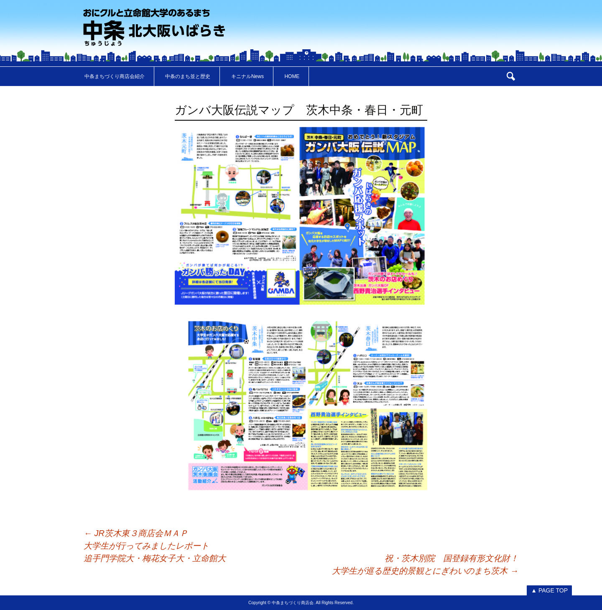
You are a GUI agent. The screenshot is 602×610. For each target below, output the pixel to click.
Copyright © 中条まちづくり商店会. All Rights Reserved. (301, 602)
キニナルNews (247, 76)
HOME (291, 76)
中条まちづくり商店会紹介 (114, 76)
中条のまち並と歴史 (187, 76)
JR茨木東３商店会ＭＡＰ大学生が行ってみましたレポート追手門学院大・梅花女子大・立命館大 (155, 546)
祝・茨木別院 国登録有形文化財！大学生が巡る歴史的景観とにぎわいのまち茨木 (425, 564)
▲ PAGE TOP (549, 590)
